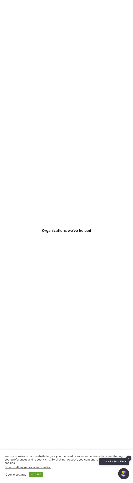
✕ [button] (129, 458)
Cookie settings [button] (16, 474)
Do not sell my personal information (28, 467)
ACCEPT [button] (36, 474)
